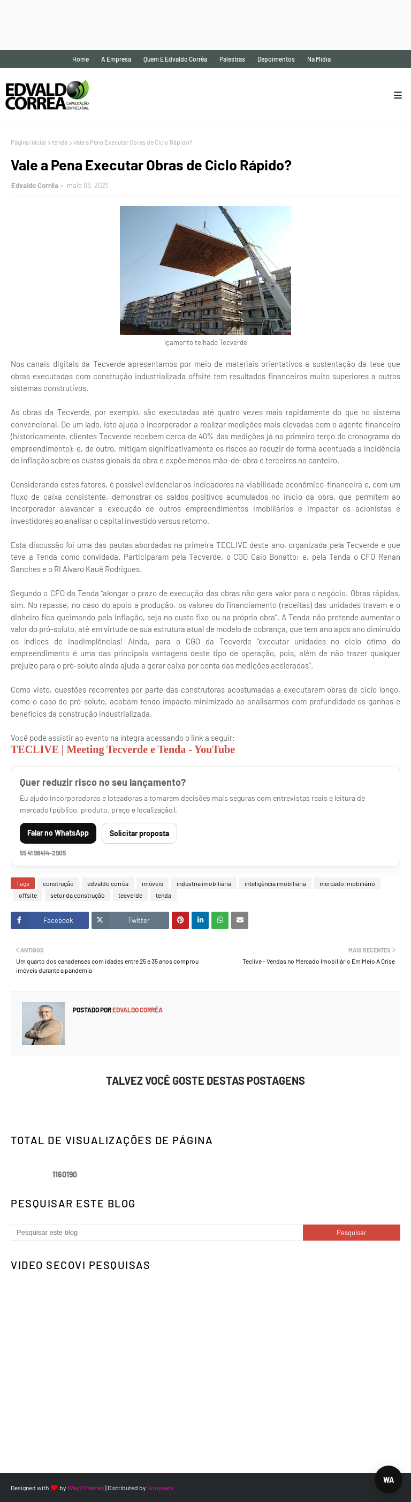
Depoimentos (276, 59)
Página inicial (28, 142)
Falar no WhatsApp (58, 832)
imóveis (152, 883)
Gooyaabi (160, 1487)
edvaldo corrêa (107, 883)
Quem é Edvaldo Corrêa (175, 59)
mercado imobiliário (347, 883)
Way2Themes (85, 1487)
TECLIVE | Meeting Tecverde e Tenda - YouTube (123, 749)
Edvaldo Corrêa (34, 185)
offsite (28, 895)
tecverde (130, 895)
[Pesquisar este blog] (157, 1233)
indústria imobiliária (204, 883)
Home (80, 59)
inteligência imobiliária (275, 883)
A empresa (116, 59)
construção (58, 883)
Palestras (232, 59)
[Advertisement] (195, 24)
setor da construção (77, 895)
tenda (59, 142)
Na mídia (319, 59)
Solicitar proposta (139, 833)
